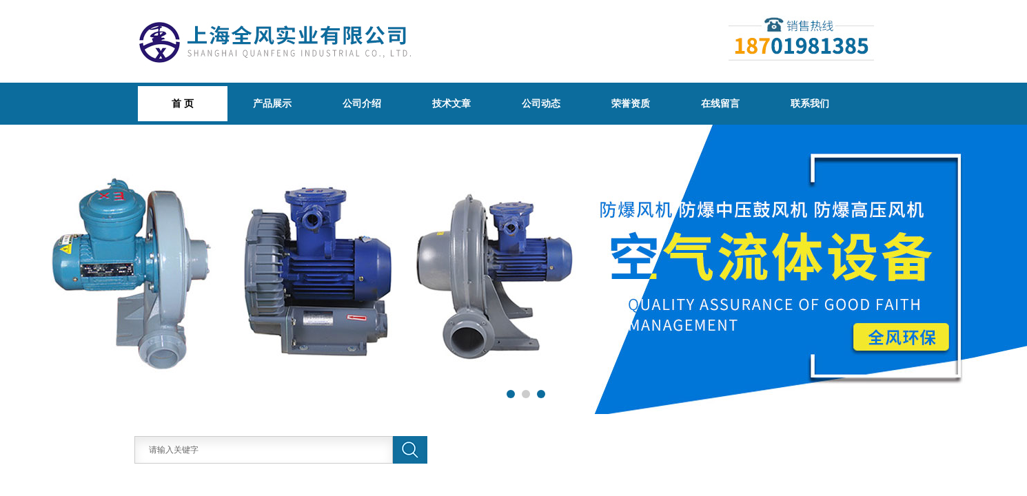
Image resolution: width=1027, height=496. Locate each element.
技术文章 (451, 103)
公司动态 (541, 103)
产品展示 (272, 103)
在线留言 (720, 103)
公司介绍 (362, 103)
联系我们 (810, 103)
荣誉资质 (630, 103)
